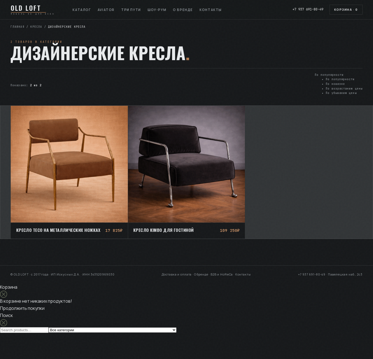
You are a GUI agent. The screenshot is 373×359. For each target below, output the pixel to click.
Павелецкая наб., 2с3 (345, 274)
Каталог (82, 10)
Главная (17, 27)
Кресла (36, 27)
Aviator (106, 10)
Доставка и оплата (177, 274)
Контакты (211, 10)
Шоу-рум (157, 10)
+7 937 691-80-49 (307, 9)
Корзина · (346, 9)
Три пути (131, 10)
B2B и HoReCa (222, 274)
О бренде (183, 10)
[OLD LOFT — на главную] (34, 9)
